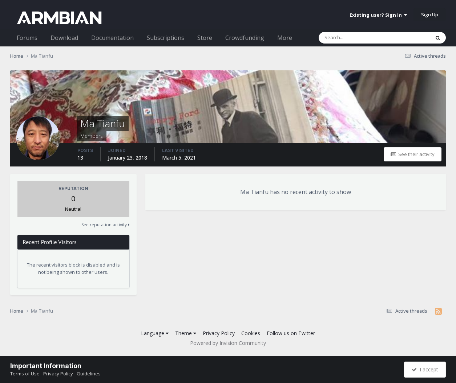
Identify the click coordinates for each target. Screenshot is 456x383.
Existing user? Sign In (378, 15)
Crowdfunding (244, 38)
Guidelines (89, 373)
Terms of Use (25, 373)
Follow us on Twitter (291, 333)
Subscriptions (165, 38)
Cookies (250, 333)
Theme (185, 333)
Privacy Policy (219, 333)
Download (64, 38)
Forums (27, 38)
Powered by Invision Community (228, 342)
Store (204, 38)
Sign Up (429, 14)
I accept (425, 369)
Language (155, 333)
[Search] (355, 38)
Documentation (112, 38)
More (284, 38)
